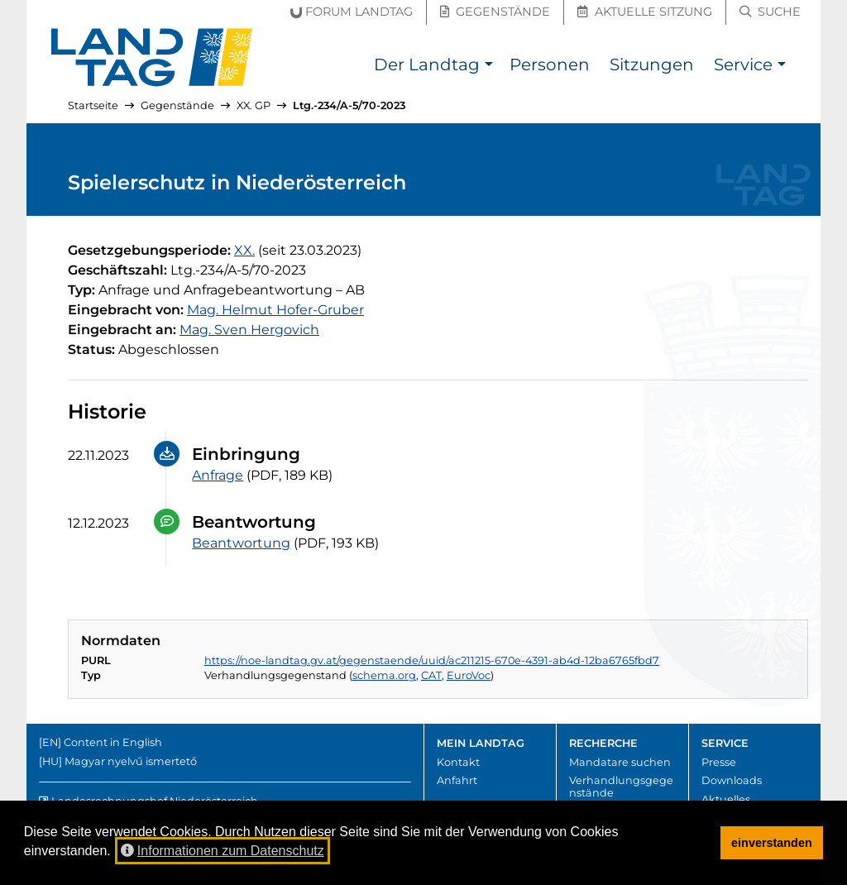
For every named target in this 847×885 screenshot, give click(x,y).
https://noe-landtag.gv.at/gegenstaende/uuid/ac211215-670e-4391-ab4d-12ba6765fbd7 (431, 660)
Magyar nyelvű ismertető (131, 761)
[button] (488, 66)
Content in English (113, 742)
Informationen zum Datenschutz (222, 851)
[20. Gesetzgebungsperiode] (244, 250)
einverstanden (771, 842)
